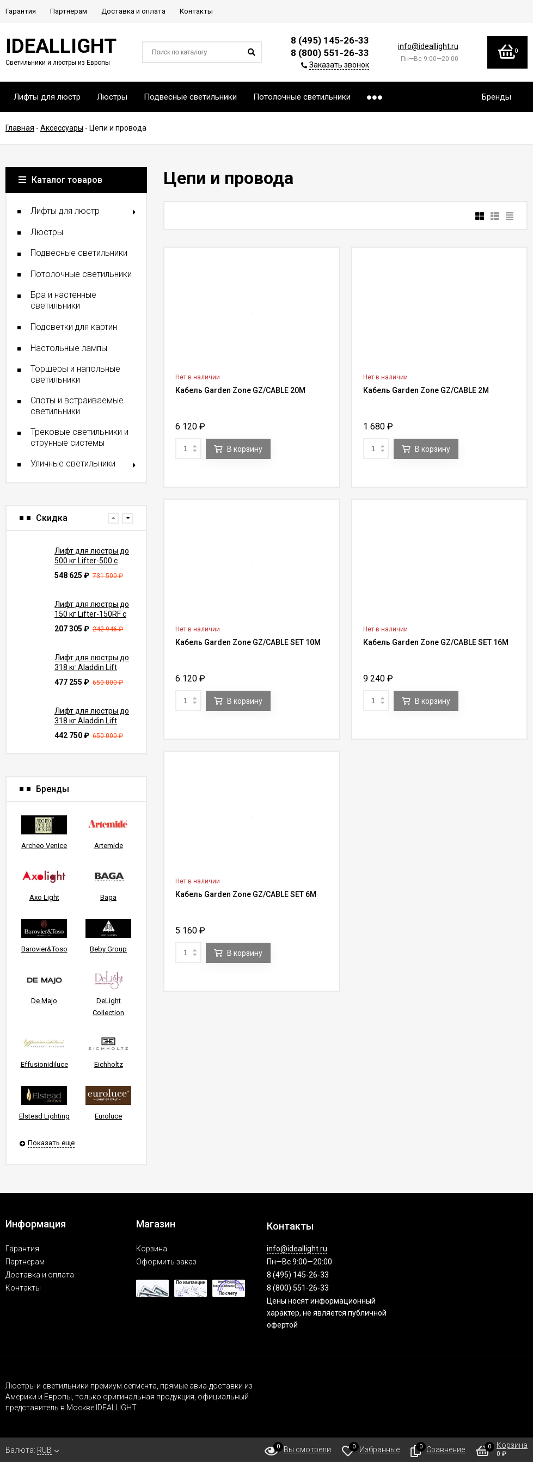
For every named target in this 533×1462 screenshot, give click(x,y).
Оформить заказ (166, 1261)
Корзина (151, 1248)
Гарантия (22, 1248)
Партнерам (25, 1261)
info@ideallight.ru (428, 46)
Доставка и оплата (39, 1274)
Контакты (23, 1287)
